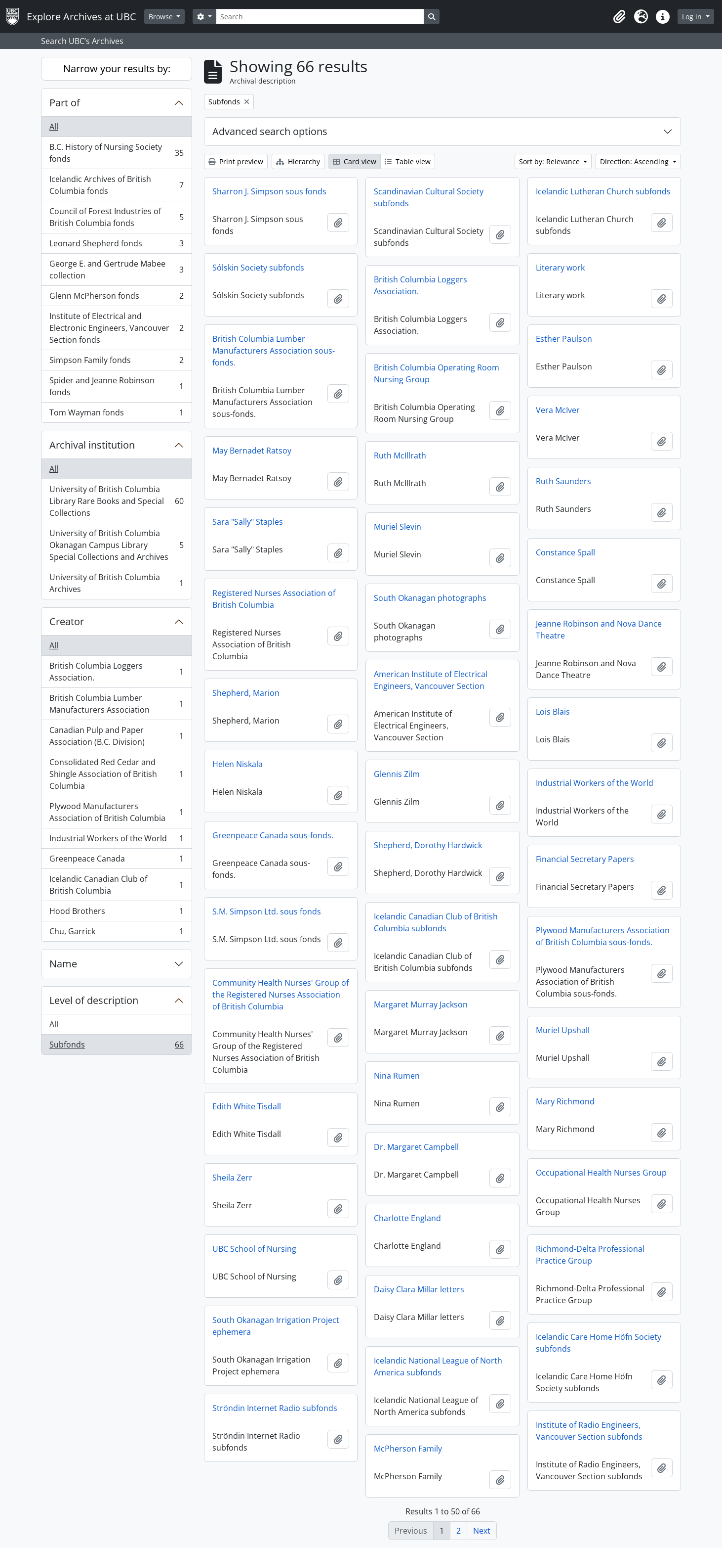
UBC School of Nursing (254, 1248)
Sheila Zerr (232, 1177)
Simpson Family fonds (116, 362)
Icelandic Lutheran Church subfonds (603, 191)
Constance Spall (565, 552)
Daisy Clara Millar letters (419, 1289)
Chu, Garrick (116, 933)
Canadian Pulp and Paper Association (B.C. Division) (116, 736)
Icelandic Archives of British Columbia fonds (116, 185)
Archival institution (92, 445)
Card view (354, 161)
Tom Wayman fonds (116, 414)
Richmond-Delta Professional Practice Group (590, 1254)
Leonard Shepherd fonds (116, 245)
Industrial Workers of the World (116, 840)
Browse (162, 16)
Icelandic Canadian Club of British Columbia (116, 884)
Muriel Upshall (563, 1030)
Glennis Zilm (397, 774)
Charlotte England (407, 1218)
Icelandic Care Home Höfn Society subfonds (598, 1342)
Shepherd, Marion (246, 692)
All (53, 126)
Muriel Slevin (397, 526)
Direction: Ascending (635, 161)
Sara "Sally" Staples (247, 521)
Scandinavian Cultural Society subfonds (428, 197)
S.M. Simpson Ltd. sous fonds (266, 911)
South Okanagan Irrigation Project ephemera (275, 1326)
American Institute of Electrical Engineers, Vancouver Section (430, 680)
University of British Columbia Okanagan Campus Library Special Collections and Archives (116, 545)
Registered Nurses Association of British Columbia (273, 599)
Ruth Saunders (563, 481)
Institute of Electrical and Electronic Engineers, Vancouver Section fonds (116, 328)
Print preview (235, 161)
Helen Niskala (237, 764)
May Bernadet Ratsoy (251, 450)
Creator (66, 621)
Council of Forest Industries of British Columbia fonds (116, 217)
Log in (693, 16)
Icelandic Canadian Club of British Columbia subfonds (436, 922)
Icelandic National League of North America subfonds (438, 1366)
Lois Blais (553, 711)
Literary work (560, 267)
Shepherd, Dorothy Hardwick (428, 845)
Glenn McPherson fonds (116, 298)
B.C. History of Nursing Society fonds (116, 152)
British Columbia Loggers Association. (116, 671)
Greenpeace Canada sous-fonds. (272, 835)
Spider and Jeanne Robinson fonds (116, 386)
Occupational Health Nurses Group (601, 1172)
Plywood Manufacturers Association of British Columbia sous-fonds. (603, 936)
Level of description (93, 1000)
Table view (408, 161)
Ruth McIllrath (400, 455)
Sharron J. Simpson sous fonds (269, 191)
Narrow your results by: (116, 68)
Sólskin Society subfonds (258, 267)
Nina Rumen (397, 1075)
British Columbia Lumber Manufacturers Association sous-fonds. (273, 350)
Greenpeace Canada (116, 861)
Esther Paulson (564, 338)
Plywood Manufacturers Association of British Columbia (116, 812)
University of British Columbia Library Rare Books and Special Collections (116, 501)
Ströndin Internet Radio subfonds (274, 1408)
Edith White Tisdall (246, 1106)
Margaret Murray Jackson (421, 1004)
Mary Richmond (565, 1101)
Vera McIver (558, 410)
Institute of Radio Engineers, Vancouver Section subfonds (589, 1430)
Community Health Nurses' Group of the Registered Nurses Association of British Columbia (280, 994)
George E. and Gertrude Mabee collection (116, 269)
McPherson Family (408, 1448)
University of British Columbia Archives (116, 583)
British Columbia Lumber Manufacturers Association (116, 703)
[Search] (320, 16)
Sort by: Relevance (550, 161)
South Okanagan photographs (430, 597)
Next (481, 1530)
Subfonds (116, 1046)
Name (63, 963)
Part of (64, 102)
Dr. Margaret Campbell (416, 1146)
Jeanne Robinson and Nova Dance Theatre (599, 629)
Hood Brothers (116, 913)
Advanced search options (269, 131)
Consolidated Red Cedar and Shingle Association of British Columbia (116, 774)
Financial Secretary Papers (585, 859)
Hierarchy (298, 161)
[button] (619, 17)
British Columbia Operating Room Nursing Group (436, 373)
